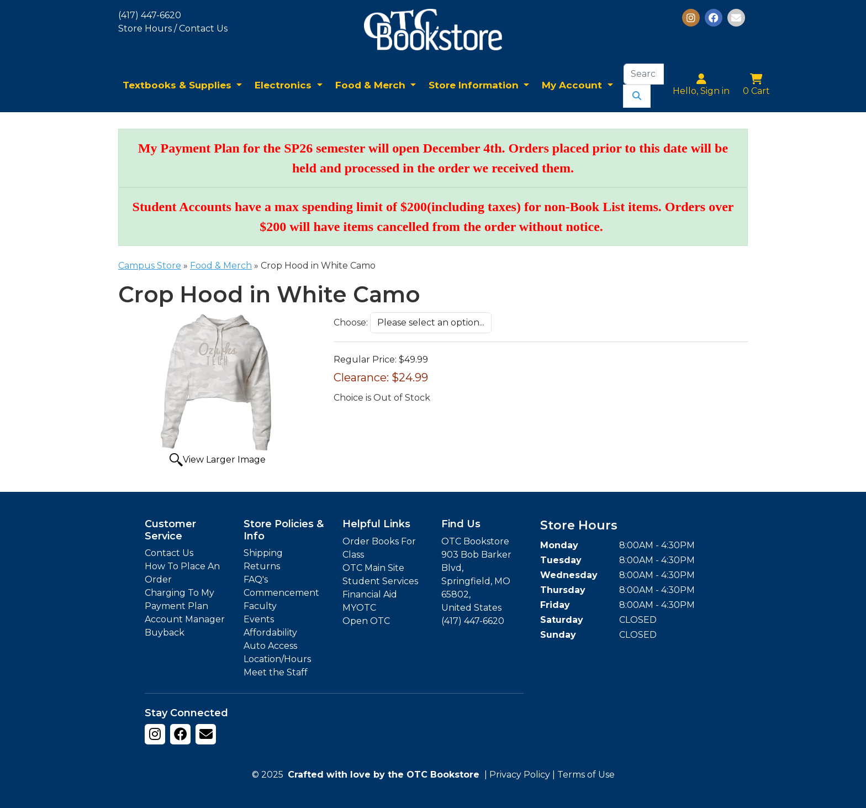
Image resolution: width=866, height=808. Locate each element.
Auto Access (270, 646)
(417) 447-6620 (149, 15)
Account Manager (185, 619)
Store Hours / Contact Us (173, 28)
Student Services (380, 581)
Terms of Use (586, 774)
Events (259, 619)
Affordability (270, 632)
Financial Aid (369, 594)
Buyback (164, 632)
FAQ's (256, 579)
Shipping (263, 553)
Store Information (475, 85)
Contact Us (169, 553)
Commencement (281, 592)
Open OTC (366, 621)
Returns (262, 566)
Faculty (260, 606)
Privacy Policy (519, 774)
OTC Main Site (373, 568)
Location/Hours (277, 659)
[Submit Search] (637, 96)
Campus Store (149, 265)
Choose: (351, 322)
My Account (573, 85)
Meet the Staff (276, 672)
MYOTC (359, 607)
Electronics (284, 85)
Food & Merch (371, 85)
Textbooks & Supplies (178, 85)
